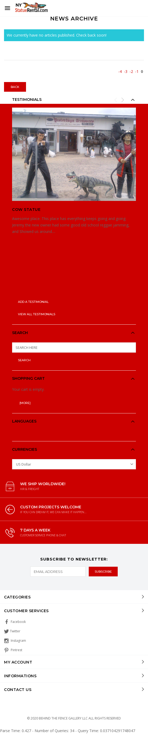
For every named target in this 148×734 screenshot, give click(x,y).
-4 (120, 71)
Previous (116, 99)
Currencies (24, 449)
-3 (125, 71)
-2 (131, 71)
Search (20, 332)
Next (122, 99)
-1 (137, 71)
